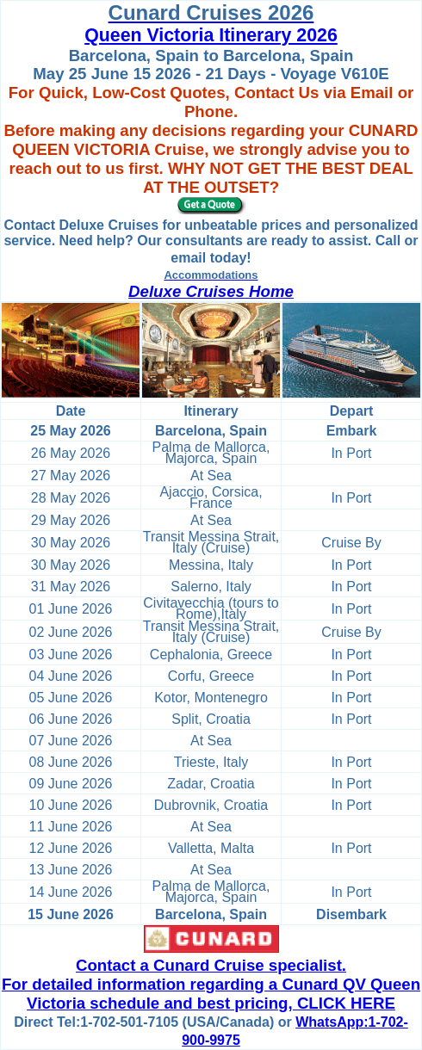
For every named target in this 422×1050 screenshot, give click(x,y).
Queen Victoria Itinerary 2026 (211, 35)
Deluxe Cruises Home (211, 291)
